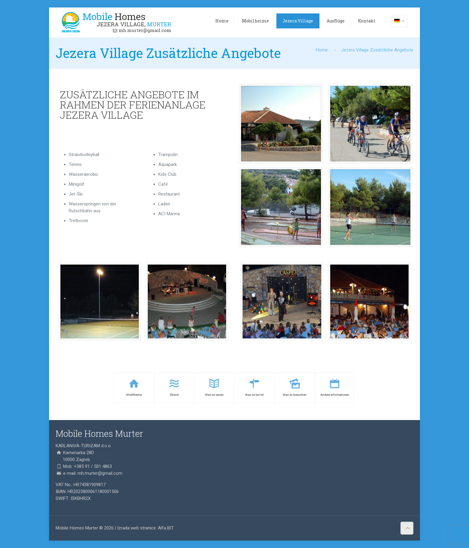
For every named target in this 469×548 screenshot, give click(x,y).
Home (322, 50)
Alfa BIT (166, 528)
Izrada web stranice (136, 528)
